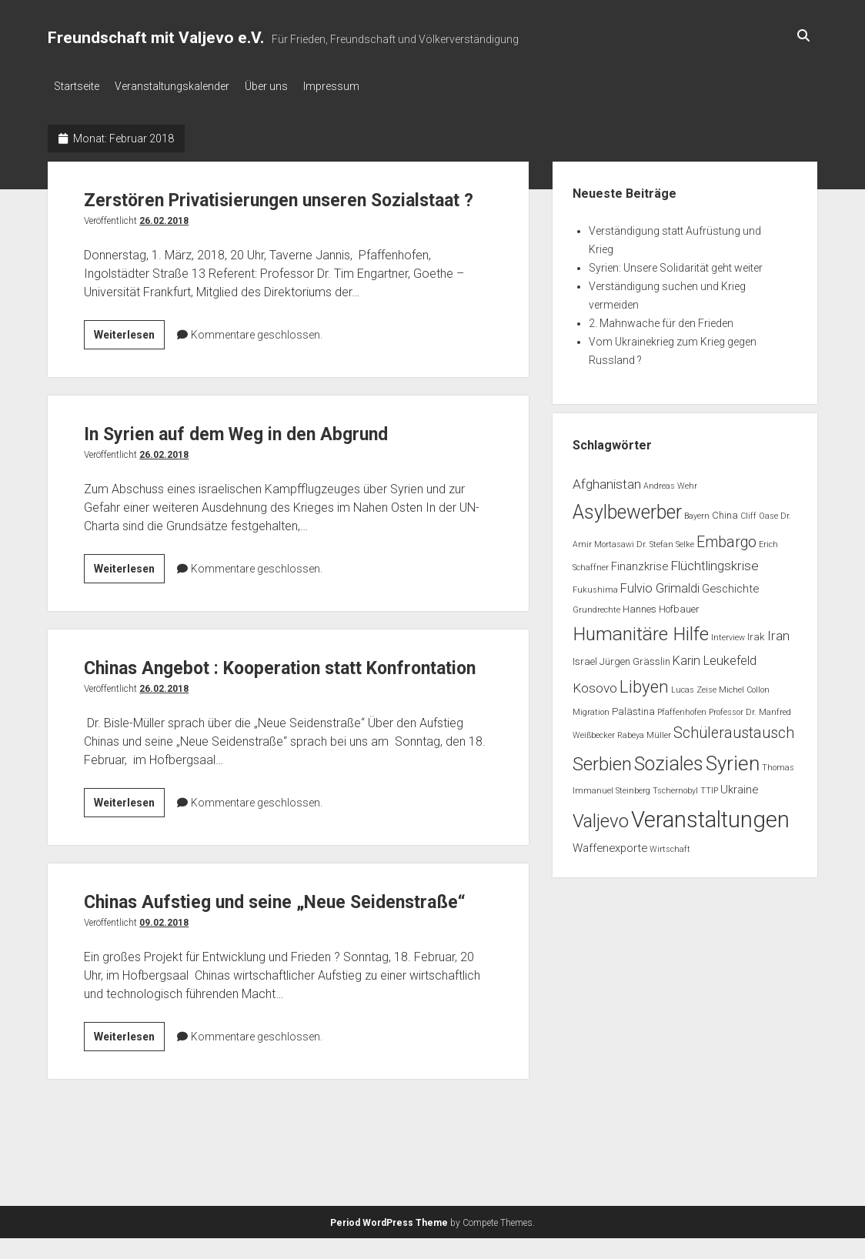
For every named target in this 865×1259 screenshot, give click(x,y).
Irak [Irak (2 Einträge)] (756, 632)
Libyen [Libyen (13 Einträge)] (644, 682)
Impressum (354, 86)
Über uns (281, 86)
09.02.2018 (164, 1005)
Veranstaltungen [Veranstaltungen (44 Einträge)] (710, 815)
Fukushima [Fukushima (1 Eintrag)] (595, 585)
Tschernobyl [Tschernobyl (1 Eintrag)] (675, 786)
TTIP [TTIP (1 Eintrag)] (709, 786)
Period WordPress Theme (389, 1243)
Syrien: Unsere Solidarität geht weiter (676, 263)
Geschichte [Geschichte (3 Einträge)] (730, 584)
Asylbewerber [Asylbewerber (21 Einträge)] (627, 507)
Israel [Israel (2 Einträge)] (585, 657)
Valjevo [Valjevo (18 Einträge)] (601, 816)
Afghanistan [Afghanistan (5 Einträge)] (607, 479)
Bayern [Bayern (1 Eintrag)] (697, 511)
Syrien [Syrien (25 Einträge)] (733, 758)
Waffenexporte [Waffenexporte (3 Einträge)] (610, 843)
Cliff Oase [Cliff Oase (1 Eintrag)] (759, 511)
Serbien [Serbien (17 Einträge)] (602, 759)
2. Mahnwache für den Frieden (661, 318)
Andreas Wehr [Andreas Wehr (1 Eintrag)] (670, 481)
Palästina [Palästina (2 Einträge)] (633, 707)
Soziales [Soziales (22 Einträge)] (668, 759)
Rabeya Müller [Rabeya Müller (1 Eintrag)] (644, 731)
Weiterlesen (129, 361)
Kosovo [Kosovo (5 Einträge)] (595, 683)
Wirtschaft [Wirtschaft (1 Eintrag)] (670, 845)
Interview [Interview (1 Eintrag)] (728, 633)
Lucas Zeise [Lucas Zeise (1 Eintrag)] (693, 685)
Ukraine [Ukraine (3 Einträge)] (739, 785)
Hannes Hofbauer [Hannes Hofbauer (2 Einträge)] (661, 604)
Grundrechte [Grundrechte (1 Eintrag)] (596, 605)
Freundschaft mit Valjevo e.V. (156, 37)
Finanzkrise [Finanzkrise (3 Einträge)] (639, 562)
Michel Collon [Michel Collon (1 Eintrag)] (744, 685)
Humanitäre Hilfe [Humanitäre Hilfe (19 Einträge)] (641, 629)
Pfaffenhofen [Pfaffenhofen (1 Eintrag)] (681, 708)
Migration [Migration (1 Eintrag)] (591, 708)
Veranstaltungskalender (179, 86)
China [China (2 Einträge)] (725, 510)
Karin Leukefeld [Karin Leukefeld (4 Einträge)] (714, 656)
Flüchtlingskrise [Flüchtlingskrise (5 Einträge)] (714, 561)
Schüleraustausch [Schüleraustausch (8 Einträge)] (733, 728)
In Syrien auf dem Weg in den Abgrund (269, 457)
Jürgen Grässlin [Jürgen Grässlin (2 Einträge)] (634, 657)
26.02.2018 (164, 245)
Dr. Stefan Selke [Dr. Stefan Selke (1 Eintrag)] (665, 540)
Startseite (76, 86)
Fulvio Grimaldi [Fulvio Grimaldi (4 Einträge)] (660, 583)
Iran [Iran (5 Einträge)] (778, 631)
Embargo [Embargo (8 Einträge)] (726, 537)
